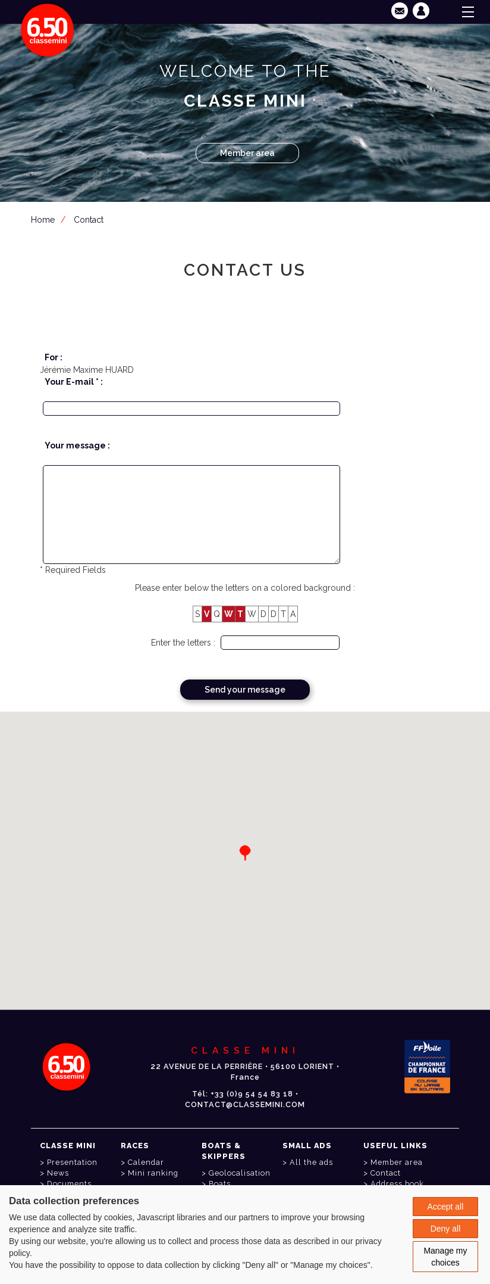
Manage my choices (445, 1256)
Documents (69, 1183)
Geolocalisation (240, 1172)
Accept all (446, 1206)
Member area (247, 153)
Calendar (146, 1162)
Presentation (72, 1162)
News (58, 1172)
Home (43, 220)
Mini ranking (153, 1172)
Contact (88, 220)
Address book (397, 1183)
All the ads (311, 1162)
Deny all (446, 1228)
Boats (220, 1183)
